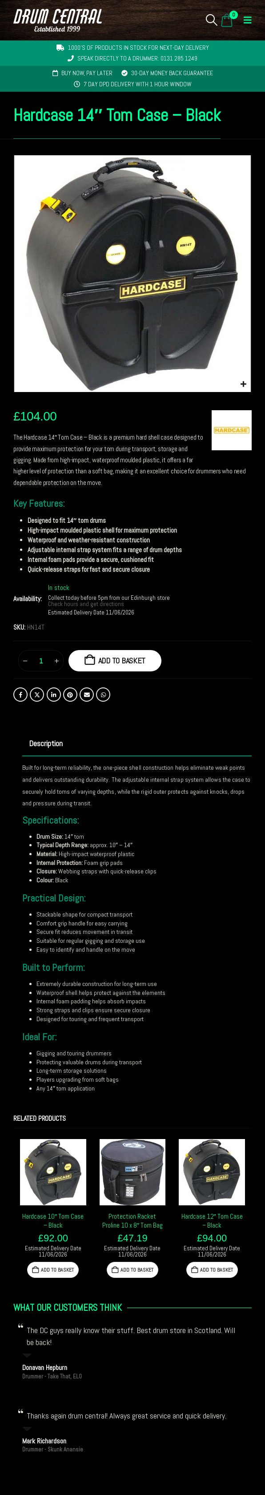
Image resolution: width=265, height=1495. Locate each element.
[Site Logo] (57, 20)
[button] (212, 20)
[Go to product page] (53, 1172)
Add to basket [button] (57, 1269)
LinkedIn (54, 694)
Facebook (20, 694)
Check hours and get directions (86, 604)
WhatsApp (103, 694)
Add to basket (122, 660)
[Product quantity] (41, 660)
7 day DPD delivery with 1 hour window (138, 84)
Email (87, 694)
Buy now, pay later (86, 73)
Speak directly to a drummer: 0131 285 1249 (137, 58)
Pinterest (70, 694)
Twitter (37, 694)
